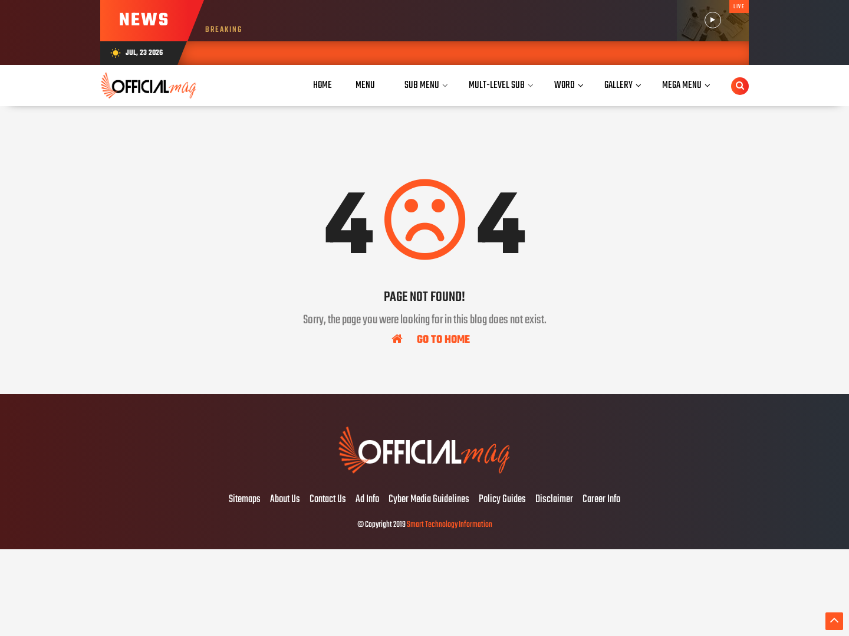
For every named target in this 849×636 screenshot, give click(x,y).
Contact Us (328, 499)
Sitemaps (245, 499)
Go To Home (430, 339)
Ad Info (367, 499)
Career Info (601, 499)
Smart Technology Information (449, 525)
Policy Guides (502, 499)
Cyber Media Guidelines (429, 499)
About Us (285, 499)
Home (322, 85)
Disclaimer (554, 499)
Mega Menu (682, 85)
